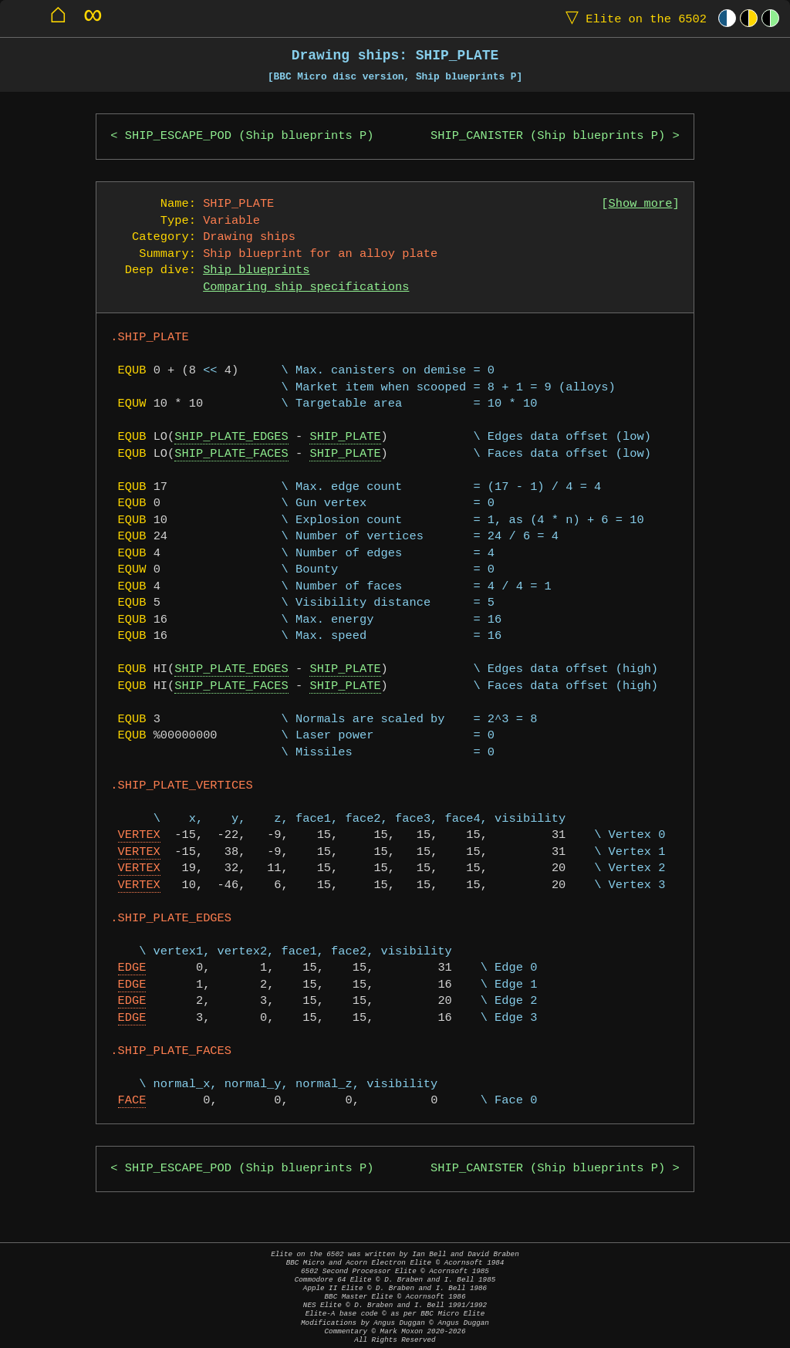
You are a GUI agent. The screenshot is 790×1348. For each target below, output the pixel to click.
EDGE (132, 968)
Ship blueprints (256, 270)
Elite (633, 18)
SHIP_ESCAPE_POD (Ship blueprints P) (249, 136)
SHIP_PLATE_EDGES (231, 437)
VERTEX (139, 835)
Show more (641, 204)
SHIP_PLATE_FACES (231, 454)
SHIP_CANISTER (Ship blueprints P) (547, 136)
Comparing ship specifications (306, 287)
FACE (132, 1101)
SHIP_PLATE (344, 437)
